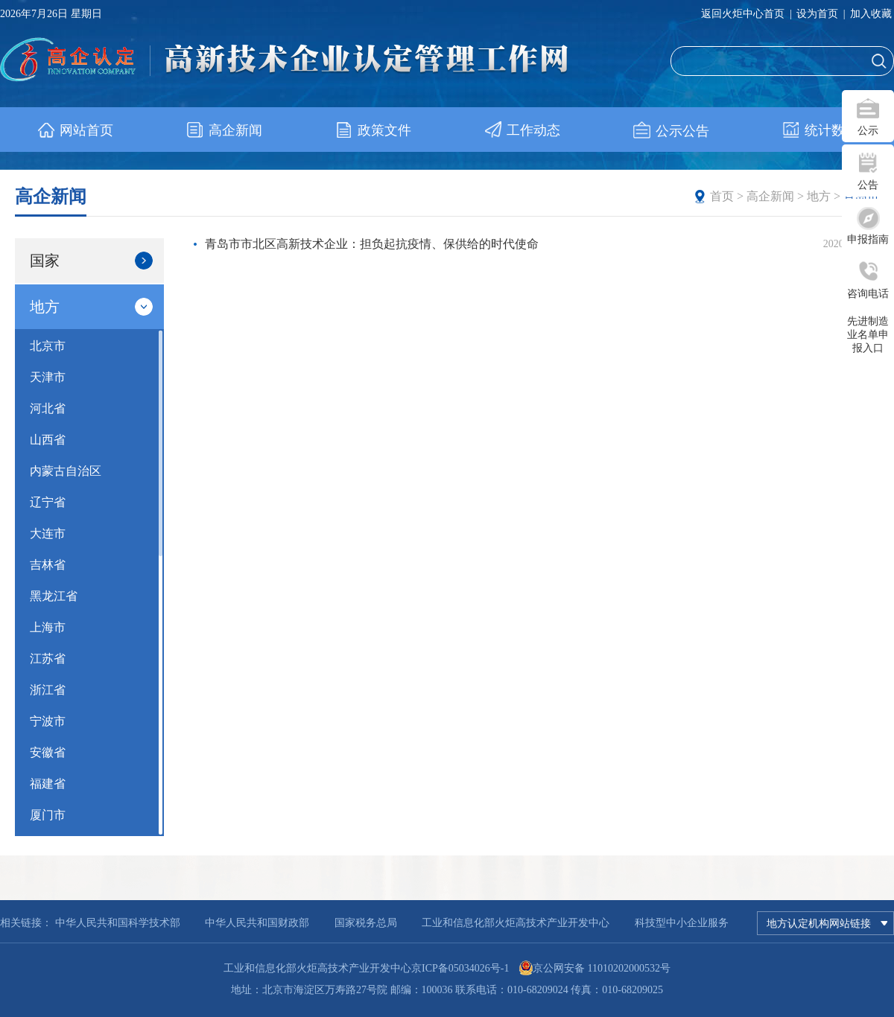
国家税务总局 (366, 922)
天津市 (48, 377)
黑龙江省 (53, 596)
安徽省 (48, 752)
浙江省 (48, 689)
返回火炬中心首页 (742, 13)
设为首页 (817, 13)
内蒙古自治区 (65, 471)
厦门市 (48, 815)
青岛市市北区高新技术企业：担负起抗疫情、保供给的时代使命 (372, 243)
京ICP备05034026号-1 (460, 968)
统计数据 (820, 130)
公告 (867, 185)
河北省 (48, 408)
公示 (867, 130)
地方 (819, 196)
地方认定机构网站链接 (827, 923)
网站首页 (75, 130)
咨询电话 (868, 293)
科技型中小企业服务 (682, 922)
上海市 (48, 627)
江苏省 (48, 658)
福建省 (48, 783)
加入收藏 (871, 13)
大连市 (48, 533)
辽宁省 (48, 502)
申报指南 (868, 239)
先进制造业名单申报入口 (868, 335)
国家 (91, 261)
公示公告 (671, 130)
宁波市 (48, 721)
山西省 (48, 439)
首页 (722, 196)
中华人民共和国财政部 (257, 922)
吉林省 (48, 564)
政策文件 (373, 130)
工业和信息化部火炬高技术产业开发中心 (515, 922)
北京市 (48, 345)
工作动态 (522, 130)
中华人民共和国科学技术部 (117, 922)
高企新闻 (224, 130)
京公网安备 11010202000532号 (601, 968)
